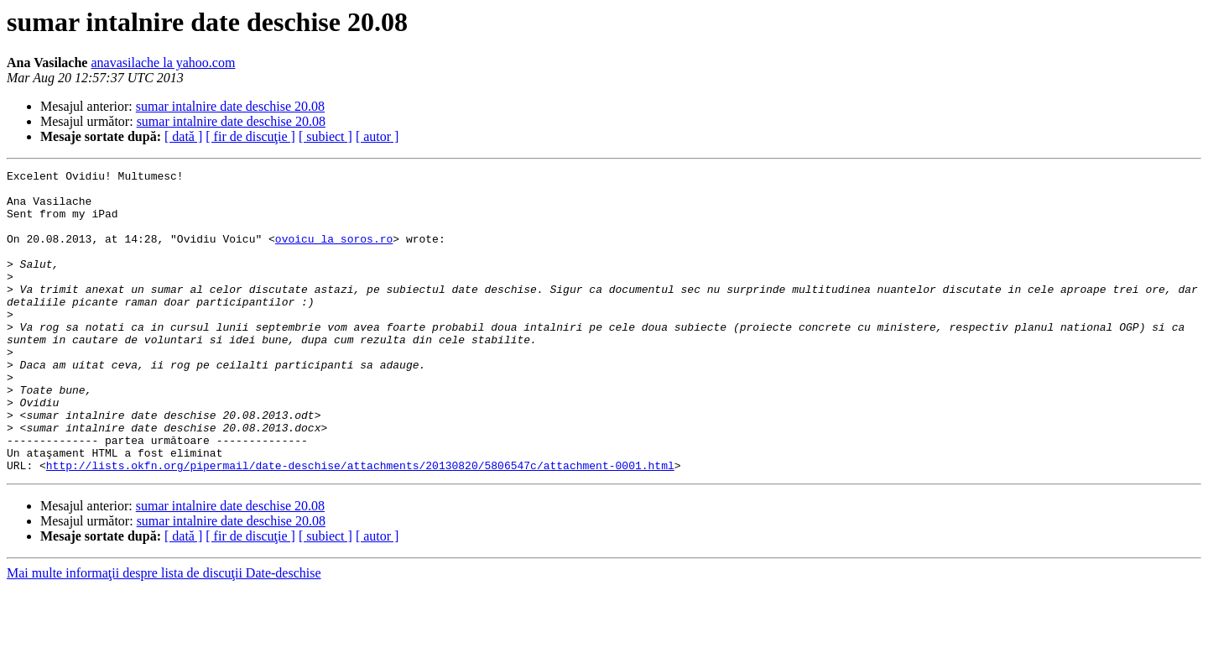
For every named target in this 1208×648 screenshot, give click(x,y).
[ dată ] (183, 136)
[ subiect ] (325, 136)
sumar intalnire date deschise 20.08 (230, 106)
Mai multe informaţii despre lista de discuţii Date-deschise (164, 633)
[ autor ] (377, 136)
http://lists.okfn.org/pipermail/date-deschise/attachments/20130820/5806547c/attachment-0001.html (360, 525)
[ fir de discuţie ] (250, 136)
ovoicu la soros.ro (334, 253)
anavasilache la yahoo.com (163, 62)
